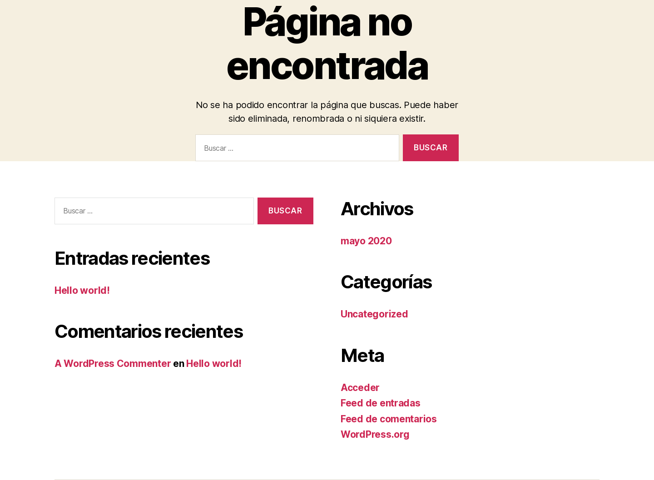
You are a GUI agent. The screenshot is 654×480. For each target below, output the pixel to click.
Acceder (360, 387)
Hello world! (82, 290)
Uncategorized (374, 314)
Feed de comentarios (389, 419)
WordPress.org (375, 434)
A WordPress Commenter (112, 363)
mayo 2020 (366, 241)
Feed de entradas (381, 403)
